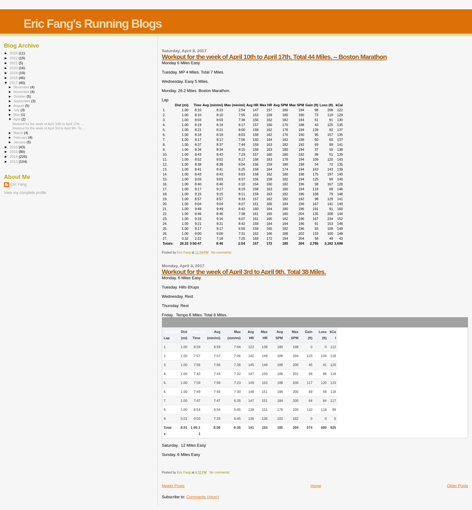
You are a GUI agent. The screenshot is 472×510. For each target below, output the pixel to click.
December (22, 87)
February (21, 137)
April (17, 119)
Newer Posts (173, 485)
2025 (14, 53)
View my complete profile (25, 193)
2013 (14, 161)
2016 (14, 147)
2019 (14, 73)
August (19, 105)
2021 (14, 63)
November (22, 92)
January (20, 142)
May (17, 114)
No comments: (222, 252)
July (17, 110)
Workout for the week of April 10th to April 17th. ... (48, 124)
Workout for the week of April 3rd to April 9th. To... (48, 128)
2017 (14, 83)
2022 (14, 58)
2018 (14, 78)
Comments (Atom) (202, 497)
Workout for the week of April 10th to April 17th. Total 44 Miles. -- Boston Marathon (274, 56)
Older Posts (457, 485)
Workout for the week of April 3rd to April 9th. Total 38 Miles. (244, 271)
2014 (14, 156)
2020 (14, 68)
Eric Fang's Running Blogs (92, 23)
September (23, 101)
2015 (14, 152)
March (19, 133)
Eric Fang (18, 184)
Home (315, 485)
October (20, 96)
